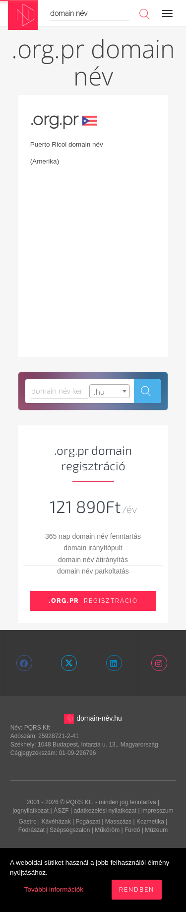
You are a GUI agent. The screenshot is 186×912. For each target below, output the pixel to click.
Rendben (136, 889)
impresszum (157, 810)
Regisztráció (93, 600)
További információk (53, 889)
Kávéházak (55, 821)
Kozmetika (150, 821)
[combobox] (109, 391)
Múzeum (156, 830)
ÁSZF (61, 810)
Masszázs (118, 821)
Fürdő (132, 830)
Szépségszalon (70, 830)
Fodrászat (31, 830)
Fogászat (88, 821)
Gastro (28, 821)
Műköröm (107, 830)
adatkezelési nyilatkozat (104, 810)
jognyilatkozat (30, 810)
